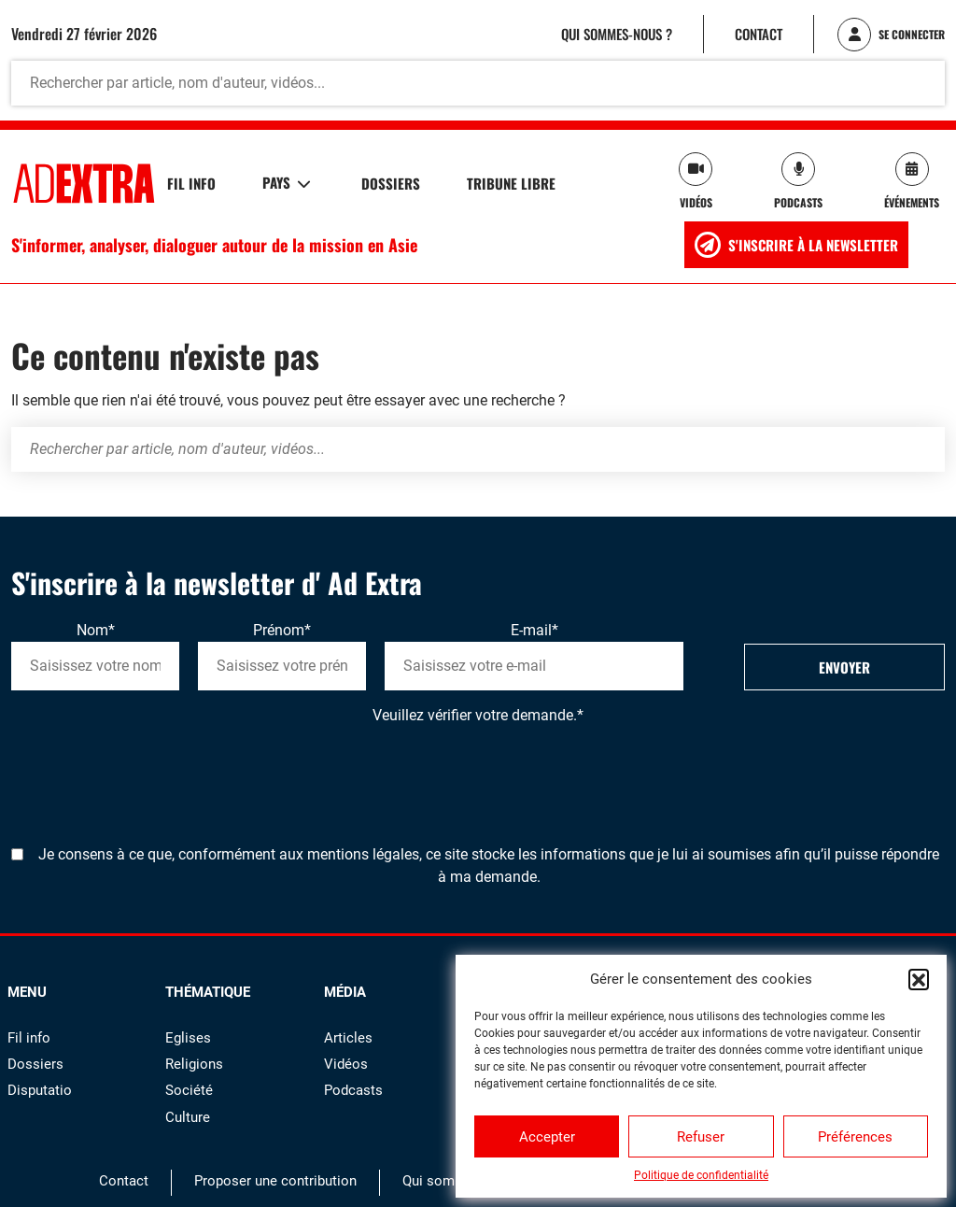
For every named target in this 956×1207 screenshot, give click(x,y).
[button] (918, 979)
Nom (96, 630)
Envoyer (844, 667)
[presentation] (153, 763)
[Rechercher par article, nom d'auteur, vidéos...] (478, 83)
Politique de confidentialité (701, 1175)
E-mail (534, 630)
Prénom (282, 630)
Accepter (547, 1137)
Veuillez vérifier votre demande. (478, 715)
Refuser (700, 1137)
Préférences (855, 1137)
